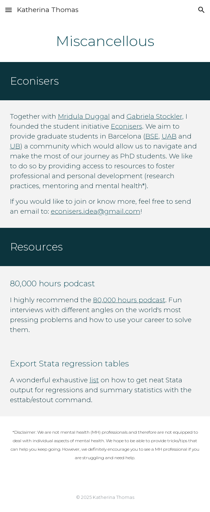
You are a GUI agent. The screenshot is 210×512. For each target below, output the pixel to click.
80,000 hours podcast (129, 300)
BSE (151, 136)
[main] (105, 41)
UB (15, 146)
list (94, 380)
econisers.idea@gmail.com (95, 211)
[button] (8, 9)
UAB (169, 136)
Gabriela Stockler (154, 116)
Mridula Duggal (84, 116)
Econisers (126, 126)
